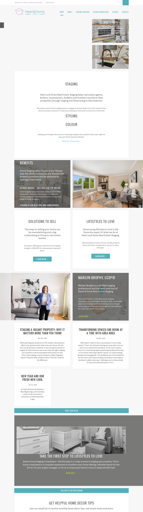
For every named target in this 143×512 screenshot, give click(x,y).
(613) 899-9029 (50, 2)
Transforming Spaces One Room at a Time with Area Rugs (71, 338)
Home (62, 11)
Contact (125, 11)
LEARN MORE (83, 319)
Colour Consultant (101, 11)
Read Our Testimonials (71, 140)
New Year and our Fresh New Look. (110, 335)
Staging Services (82, 11)
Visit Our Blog (71, 404)
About (69, 11)
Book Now (70, 466)
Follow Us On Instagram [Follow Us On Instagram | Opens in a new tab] (71, 484)
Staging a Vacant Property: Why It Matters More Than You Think (32, 338)
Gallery (115, 11)
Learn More (41, 260)
